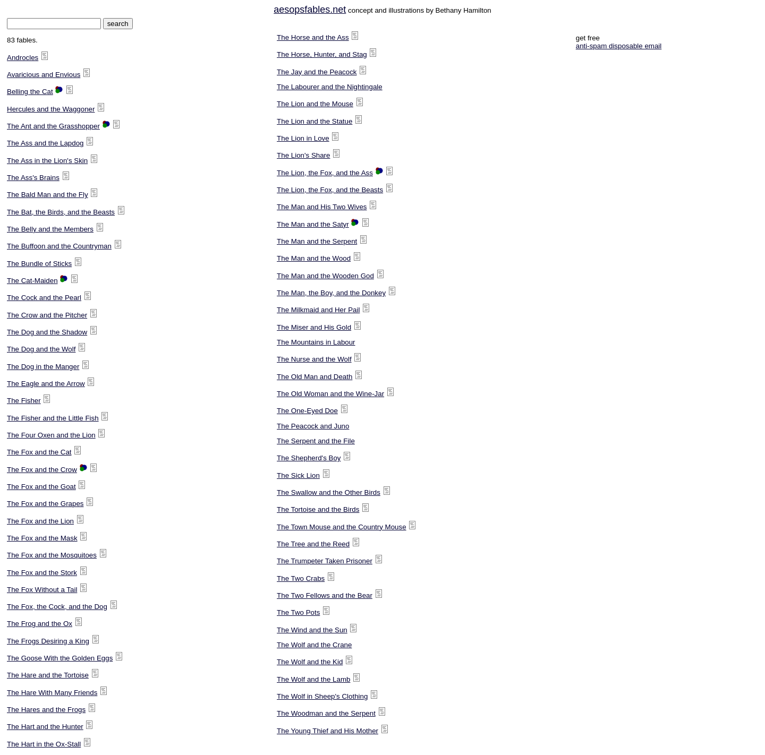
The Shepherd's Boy (309, 458)
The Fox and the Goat (41, 487)
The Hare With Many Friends (52, 693)
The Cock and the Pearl (44, 298)
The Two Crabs (301, 578)
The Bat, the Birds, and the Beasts (61, 212)
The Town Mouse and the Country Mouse (341, 527)
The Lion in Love (303, 138)
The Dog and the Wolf (41, 349)
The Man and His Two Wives (322, 207)
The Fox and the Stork (42, 573)
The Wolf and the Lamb (313, 679)
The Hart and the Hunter (45, 727)
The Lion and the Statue (314, 121)
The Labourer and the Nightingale (329, 87)
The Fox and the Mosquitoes (52, 555)
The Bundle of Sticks (39, 264)
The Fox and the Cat (39, 452)
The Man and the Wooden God (325, 276)
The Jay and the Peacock (316, 72)
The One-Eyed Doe (307, 411)
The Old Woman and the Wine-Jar (330, 394)
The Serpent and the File (316, 441)
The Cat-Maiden (32, 281)
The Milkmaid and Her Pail (318, 310)
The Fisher (24, 401)
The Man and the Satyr (313, 224)
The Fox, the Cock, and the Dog (57, 607)
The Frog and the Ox (39, 624)
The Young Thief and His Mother (327, 731)
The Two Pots (298, 612)
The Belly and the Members (50, 229)
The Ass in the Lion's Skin (47, 161)
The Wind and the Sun (312, 630)
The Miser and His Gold (314, 327)
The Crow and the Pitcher (47, 315)
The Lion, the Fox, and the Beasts (330, 190)
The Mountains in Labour (316, 342)
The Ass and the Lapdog (45, 143)
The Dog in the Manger (43, 367)
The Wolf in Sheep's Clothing (322, 696)
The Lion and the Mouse (315, 104)
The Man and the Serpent (317, 241)
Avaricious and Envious (43, 75)
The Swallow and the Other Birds (328, 492)
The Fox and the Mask (42, 538)
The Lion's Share (303, 155)
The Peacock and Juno (313, 426)
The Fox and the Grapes (45, 504)
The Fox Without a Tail (42, 590)
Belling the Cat (30, 92)
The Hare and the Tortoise (48, 675)
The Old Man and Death (314, 377)
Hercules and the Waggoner (51, 109)
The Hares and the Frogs (46, 710)
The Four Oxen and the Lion (51, 435)
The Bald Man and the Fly (47, 195)
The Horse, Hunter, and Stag (322, 54)
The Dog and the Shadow (47, 332)
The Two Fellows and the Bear (324, 595)
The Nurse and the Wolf (314, 359)
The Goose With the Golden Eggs (60, 658)
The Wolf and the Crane (314, 645)
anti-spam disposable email (619, 46)
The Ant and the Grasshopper (53, 126)
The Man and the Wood (314, 258)
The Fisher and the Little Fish (53, 418)
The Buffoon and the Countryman (59, 246)
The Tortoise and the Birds (318, 509)
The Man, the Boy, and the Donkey (331, 293)
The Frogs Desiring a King (48, 641)
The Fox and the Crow (42, 470)
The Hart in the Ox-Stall (44, 744)
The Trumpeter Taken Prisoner (324, 561)
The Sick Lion (298, 475)
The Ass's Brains (33, 178)
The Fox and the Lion (40, 521)
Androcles (22, 58)
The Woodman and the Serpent (326, 713)
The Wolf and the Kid (310, 662)
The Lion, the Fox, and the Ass (325, 173)
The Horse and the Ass (313, 37)
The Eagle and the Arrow (46, 384)
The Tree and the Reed (313, 544)
